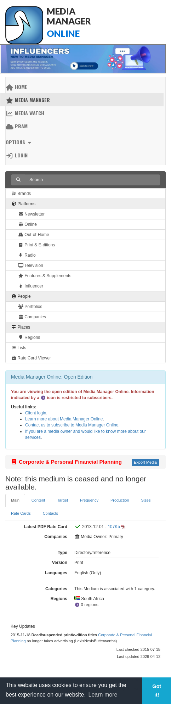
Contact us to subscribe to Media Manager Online (71, 425)
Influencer (30, 286)
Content (38, 500)
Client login (35, 412)
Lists (18, 347)
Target (62, 500)
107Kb (114, 526)
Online (27, 224)
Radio (27, 255)
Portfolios (30, 306)
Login (17, 155)
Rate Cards (21, 513)
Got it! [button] (156, 690)
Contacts (50, 513)
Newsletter (31, 214)
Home (16, 86)
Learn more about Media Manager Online (64, 419)
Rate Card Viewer (31, 358)
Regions (29, 337)
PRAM (17, 126)
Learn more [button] (103, 695)
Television (30, 265)
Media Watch (25, 113)
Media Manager (28, 100)
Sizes (146, 500)
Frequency (89, 500)
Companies (32, 316)
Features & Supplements (44, 275)
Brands (21, 193)
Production (119, 500)
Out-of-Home (33, 234)
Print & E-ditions (36, 244)
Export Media (145, 462)
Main (15, 500)
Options (19, 142)
